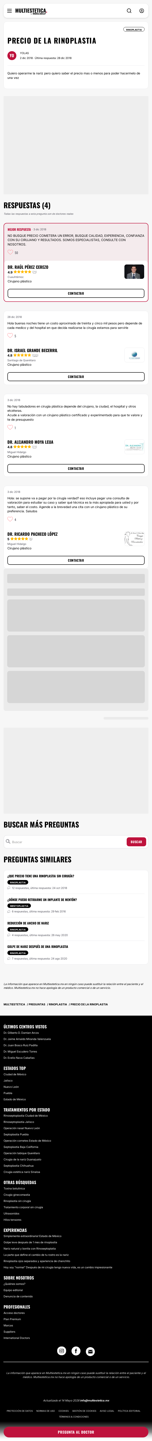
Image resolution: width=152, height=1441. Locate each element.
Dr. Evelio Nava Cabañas (19, 1057)
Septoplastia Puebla (16, 1134)
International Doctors (17, 1338)
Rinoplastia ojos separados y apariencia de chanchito (37, 1261)
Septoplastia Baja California (21, 1147)
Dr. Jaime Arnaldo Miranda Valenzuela (27, 1039)
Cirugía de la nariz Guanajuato (22, 1159)
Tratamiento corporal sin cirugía (23, 1207)
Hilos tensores (12, 1219)
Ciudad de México (15, 1074)
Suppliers (9, 1331)
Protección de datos (20, 1410)
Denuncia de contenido (18, 1296)
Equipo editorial (13, 1290)
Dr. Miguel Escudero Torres (20, 1051)
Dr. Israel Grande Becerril (32, 350)
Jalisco (8, 1080)
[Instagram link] (61, 1352)
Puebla (8, 1093)
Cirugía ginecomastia (17, 1194)
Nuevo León (11, 1086)
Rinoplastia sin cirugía (17, 1201)
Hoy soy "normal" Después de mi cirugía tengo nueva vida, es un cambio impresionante (58, 1267)
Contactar (76, 293)
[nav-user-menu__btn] (142, 10)
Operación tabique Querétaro (22, 1153)
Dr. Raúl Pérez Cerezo (28, 267)
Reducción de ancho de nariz (28, 923)
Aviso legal (107, 1410)
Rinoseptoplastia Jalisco (19, 1122)
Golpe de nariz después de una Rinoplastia (37, 946)
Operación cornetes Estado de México (27, 1140)
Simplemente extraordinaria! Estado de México (32, 1236)
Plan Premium (12, 1319)
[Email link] (90, 1351)
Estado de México (15, 1099)
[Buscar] (68, 841)
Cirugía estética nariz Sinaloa (22, 1172)
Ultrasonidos (11, 1213)
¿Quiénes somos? (14, 1284)
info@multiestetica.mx (94, 1400)
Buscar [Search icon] (136, 841)
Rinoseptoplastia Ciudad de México (26, 1115)
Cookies (64, 1410)
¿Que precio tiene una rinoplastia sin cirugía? (40, 876)
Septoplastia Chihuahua (19, 1165)
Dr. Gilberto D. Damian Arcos (21, 1032)
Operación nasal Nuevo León (22, 1128)
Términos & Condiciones (74, 1416)
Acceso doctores (14, 1313)
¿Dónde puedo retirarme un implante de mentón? (42, 899)
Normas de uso (45, 1410)
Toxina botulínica (14, 1188)
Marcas (8, 1325)
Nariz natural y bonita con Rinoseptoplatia (30, 1248)
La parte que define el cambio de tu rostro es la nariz (36, 1254)
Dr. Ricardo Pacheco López (32, 534)
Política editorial (129, 1410)
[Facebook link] (76, 1352)
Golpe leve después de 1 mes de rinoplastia (30, 1242)
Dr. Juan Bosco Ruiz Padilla (21, 1045)
